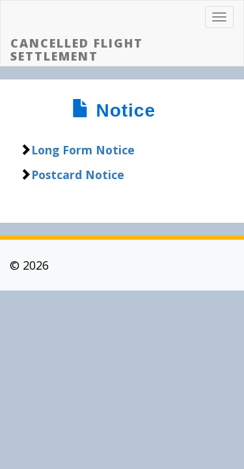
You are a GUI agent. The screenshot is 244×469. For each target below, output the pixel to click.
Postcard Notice (77, 174)
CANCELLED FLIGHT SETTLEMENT (76, 49)
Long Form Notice (83, 150)
